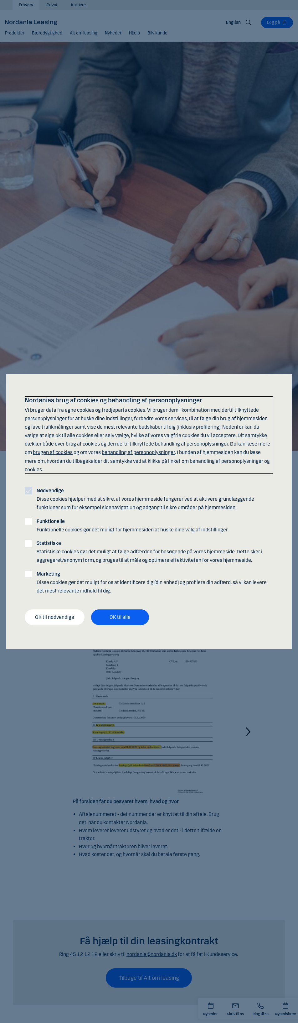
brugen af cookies (53, 452)
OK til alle (120, 617)
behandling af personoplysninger (138, 452)
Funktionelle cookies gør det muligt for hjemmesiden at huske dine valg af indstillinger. (133, 525)
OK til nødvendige (54, 617)
